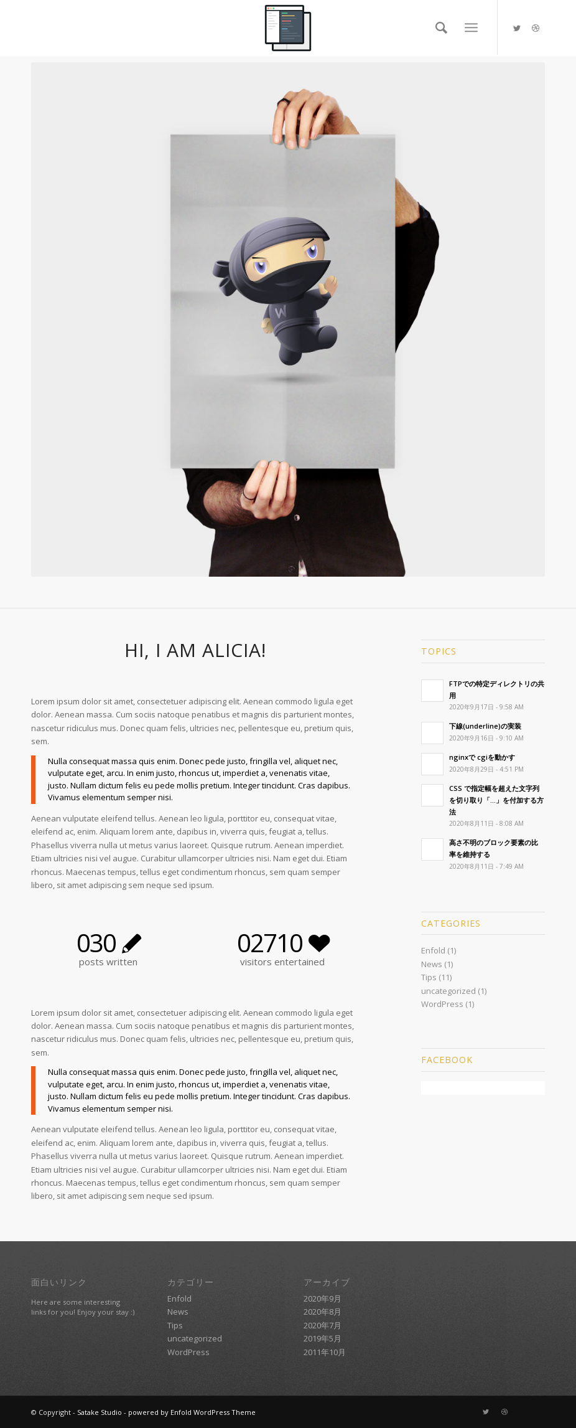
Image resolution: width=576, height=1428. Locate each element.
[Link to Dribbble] (535, 28)
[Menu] (471, 27)
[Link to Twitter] (517, 28)
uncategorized (448, 990)
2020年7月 (322, 1325)
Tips (429, 977)
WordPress (442, 1004)
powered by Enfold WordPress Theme (192, 1412)
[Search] (438, 27)
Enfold (433, 950)
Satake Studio (99, 1412)
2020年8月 (322, 1311)
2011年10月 (325, 1352)
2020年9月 (322, 1298)
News (431, 964)
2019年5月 (322, 1338)
